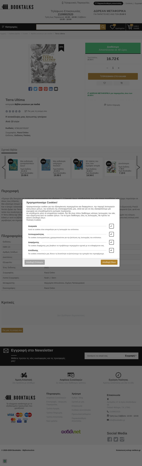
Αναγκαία (32, 226)
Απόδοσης (33, 250)
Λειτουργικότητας (36, 234)
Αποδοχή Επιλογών (34, 262)
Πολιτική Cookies (33, 220)
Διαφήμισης (33, 242)
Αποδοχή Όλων (109, 262)
